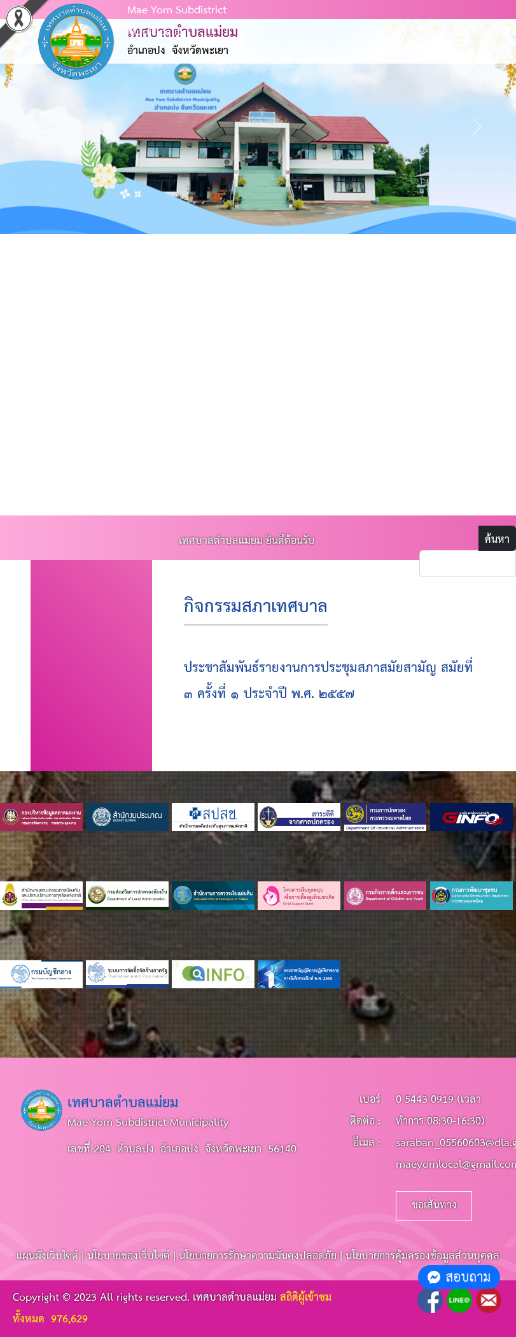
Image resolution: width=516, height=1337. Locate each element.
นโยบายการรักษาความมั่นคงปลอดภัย (258, 1256)
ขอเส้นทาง (434, 1205)
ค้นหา (497, 539)
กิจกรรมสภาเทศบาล (256, 607)
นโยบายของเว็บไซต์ (128, 1256)
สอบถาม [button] (459, 1276)
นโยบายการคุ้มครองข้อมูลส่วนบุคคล (422, 1256)
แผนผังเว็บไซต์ (47, 1256)
